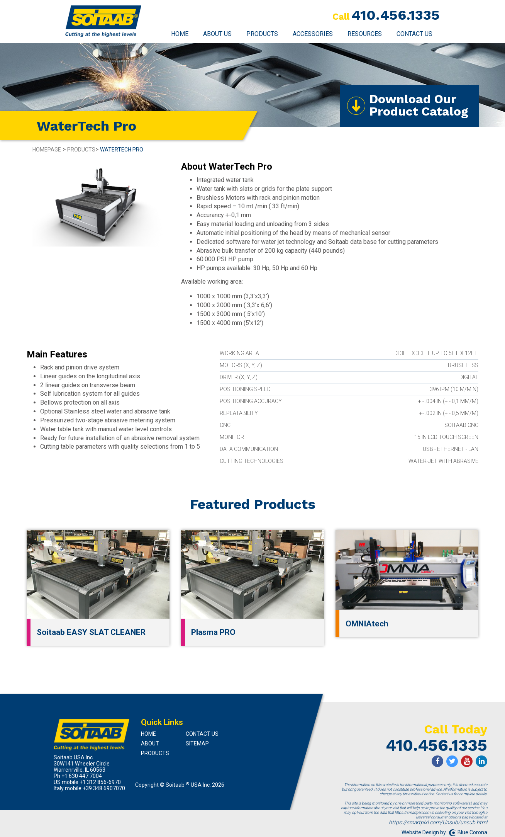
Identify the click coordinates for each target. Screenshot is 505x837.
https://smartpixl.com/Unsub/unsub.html (438, 821)
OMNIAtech (367, 622)
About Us (217, 33)
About (150, 742)
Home (179, 33)
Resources (364, 33)
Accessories (313, 33)
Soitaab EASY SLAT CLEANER (91, 631)
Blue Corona (472, 831)
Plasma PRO (213, 631)
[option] (98, 203)
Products (262, 33)
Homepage (46, 148)
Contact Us (414, 33)
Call (340, 16)
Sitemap (197, 742)
